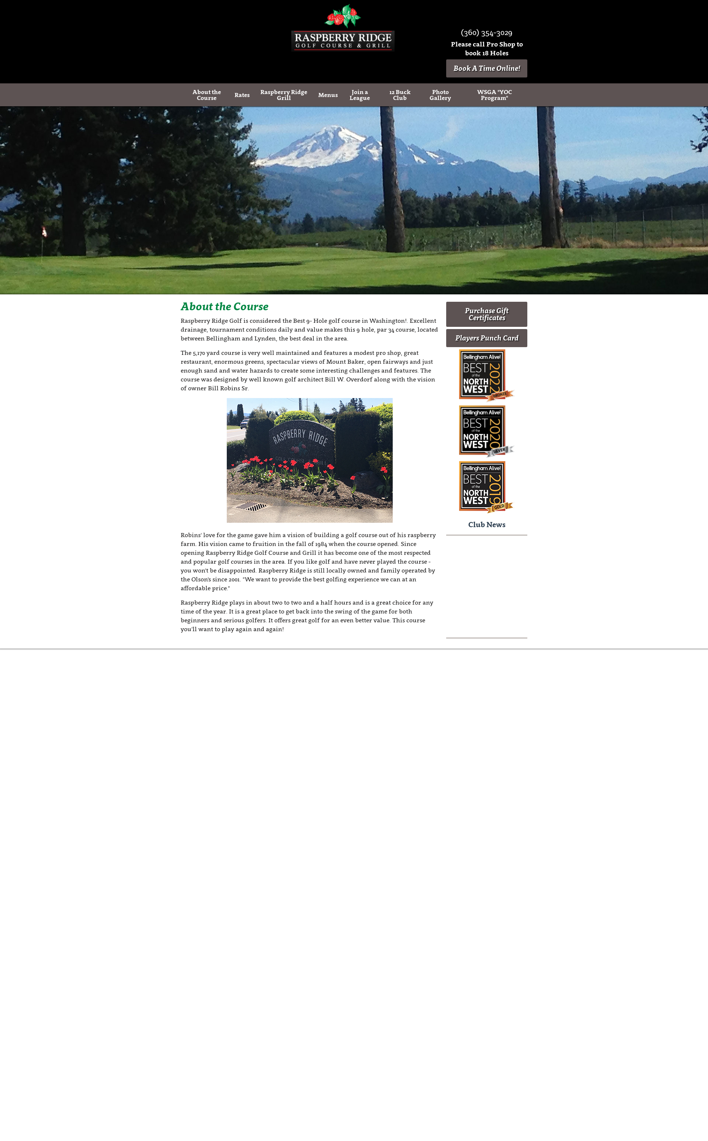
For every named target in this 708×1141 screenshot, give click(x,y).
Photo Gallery (440, 94)
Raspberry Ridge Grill (283, 94)
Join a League (360, 94)
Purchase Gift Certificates (487, 314)
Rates (242, 94)
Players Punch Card (486, 338)
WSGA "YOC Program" (494, 94)
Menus (328, 94)
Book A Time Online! (487, 68)
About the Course (206, 94)
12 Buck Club (399, 94)
